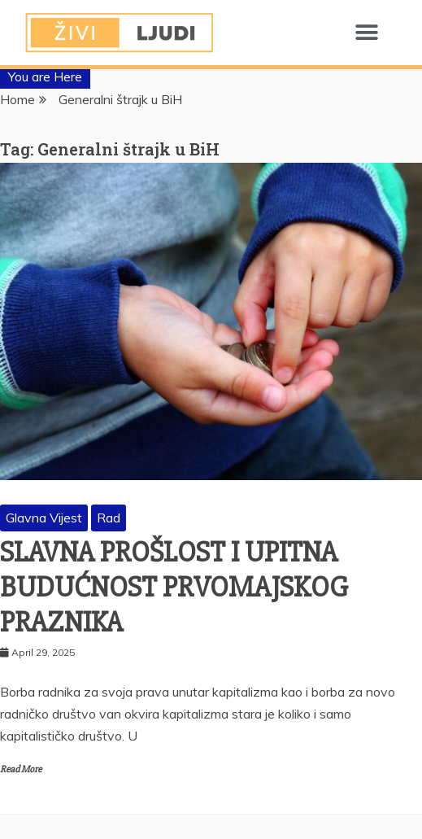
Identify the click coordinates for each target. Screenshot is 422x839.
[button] (367, 33)
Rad (108, 517)
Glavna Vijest (44, 517)
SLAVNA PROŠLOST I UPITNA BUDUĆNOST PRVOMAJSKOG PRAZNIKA (174, 587)
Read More (20, 769)
